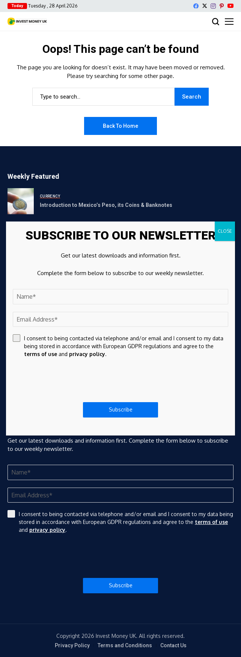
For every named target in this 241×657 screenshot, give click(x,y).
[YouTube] (230, 6)
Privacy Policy (72, 645)
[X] (204, 6)
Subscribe (121, 585)
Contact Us (173, 645)
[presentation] (120, 555)
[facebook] (196, 6)
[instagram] (213, 6)
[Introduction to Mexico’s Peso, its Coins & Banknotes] (21, 201)
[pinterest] (222, 6)
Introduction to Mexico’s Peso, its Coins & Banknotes (106, 205)
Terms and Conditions (125, 645)
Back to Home (120, 126)
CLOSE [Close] (225, 231)
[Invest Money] (27, 21)
